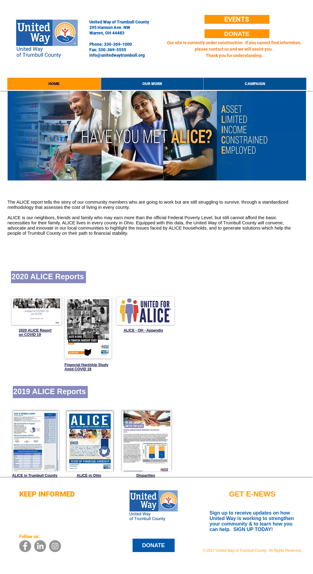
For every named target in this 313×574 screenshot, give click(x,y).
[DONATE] (237, 33)
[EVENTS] (237, 19)
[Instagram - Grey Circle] (55, 546)
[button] (152, 84)
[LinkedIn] (40, 546)
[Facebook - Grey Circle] (25, 546)
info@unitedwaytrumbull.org (117, 55)
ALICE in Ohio (89, 475)
